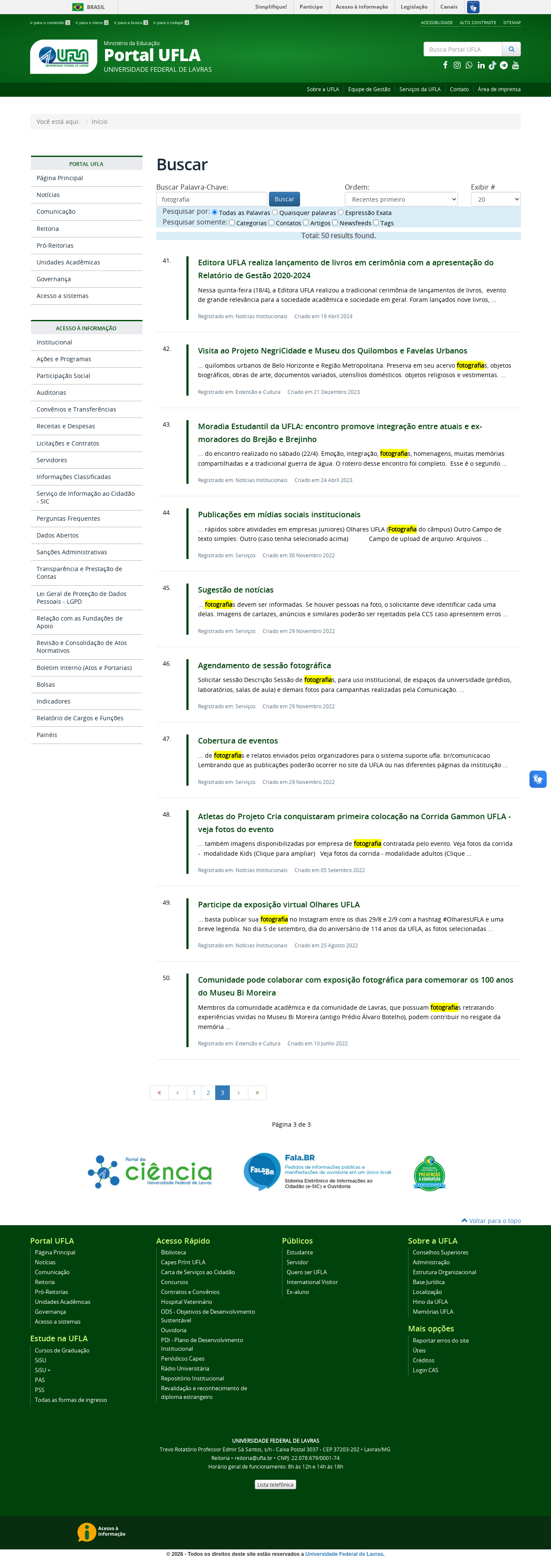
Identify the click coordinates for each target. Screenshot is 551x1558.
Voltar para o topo (491, 1221)
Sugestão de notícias (236, 590)
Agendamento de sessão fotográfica (264, 665)
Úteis (419, 1350)
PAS (40, 1380)
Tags (383, 223)
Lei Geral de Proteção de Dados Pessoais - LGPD (82, 597)
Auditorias (51, 392)
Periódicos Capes (182, 1358)
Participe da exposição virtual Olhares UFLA (279, 905)
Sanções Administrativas (72, 552)
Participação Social (63, 376)
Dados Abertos (58, 535)
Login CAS (425, 1370)
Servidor (297, 1262)
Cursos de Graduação (62, 1350)
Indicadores (54, 701)
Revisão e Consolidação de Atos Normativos (82, 647)
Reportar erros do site (441, 1340)
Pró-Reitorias (55, 245)
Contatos (285, 223)
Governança (54, 279)
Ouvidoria (173, 1330)
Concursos (174, 1282)
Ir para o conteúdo (50, 22)
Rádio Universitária (185, 1368)
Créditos (423, 1360)
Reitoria (48, 228)
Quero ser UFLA (307, 1272)
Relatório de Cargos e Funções (80, 718)
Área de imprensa (499, 89)
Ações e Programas (64, 359)
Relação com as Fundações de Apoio (80, 622)
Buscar (284, 199)
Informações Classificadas (74, 477)
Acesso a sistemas (63, 296)
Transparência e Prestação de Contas (79, 573)
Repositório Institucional (192, 1378)
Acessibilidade (437, 22)
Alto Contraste (478, 22)
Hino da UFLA (430, 1302)
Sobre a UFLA (323, 89)
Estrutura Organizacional (444, 1272)
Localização (427, 1292)
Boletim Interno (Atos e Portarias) (84, 668)
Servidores (52, 460)
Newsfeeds (351, 223)
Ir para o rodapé (171, 22)
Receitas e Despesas (66, 426)
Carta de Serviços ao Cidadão (198, 1272)
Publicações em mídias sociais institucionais (279, 514)
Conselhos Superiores (440, 1252)
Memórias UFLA (433, 1311)
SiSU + (42, 1370)
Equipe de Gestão (369, 89)
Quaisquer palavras (304, 213)
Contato (459, 89)
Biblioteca (173, 1252)
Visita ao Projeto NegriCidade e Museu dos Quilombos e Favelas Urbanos (332, 351)
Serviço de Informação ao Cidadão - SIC (86, 497)
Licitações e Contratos (68, 443)
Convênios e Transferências (76, 409)
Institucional (54, 342)
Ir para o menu (92, 22)
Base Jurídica (429, 1282)
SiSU (40, 1360)
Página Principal (60, 178)
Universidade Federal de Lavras (344, 1554)
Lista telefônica (275, 1484)
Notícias (48, 195)
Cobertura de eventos (238, 741)
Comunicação (56, 211)
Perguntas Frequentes (68, 518)
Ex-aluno (298, 1292)
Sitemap (512, 22)
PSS (39, 1390)
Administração (431, 1262)
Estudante (300, 1252)
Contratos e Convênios (190, 1292)
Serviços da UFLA (420, 89)
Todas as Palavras (241, 213)
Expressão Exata (365, 213)
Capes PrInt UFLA (183, 1262)
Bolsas (46, 684)
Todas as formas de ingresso (71, 1400)
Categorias (248, 223)
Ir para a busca (131, 22)
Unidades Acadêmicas (68, 262)
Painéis (47, 735)
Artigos (317, 223)
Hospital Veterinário (186, 1302)
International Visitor (312, 1282)
